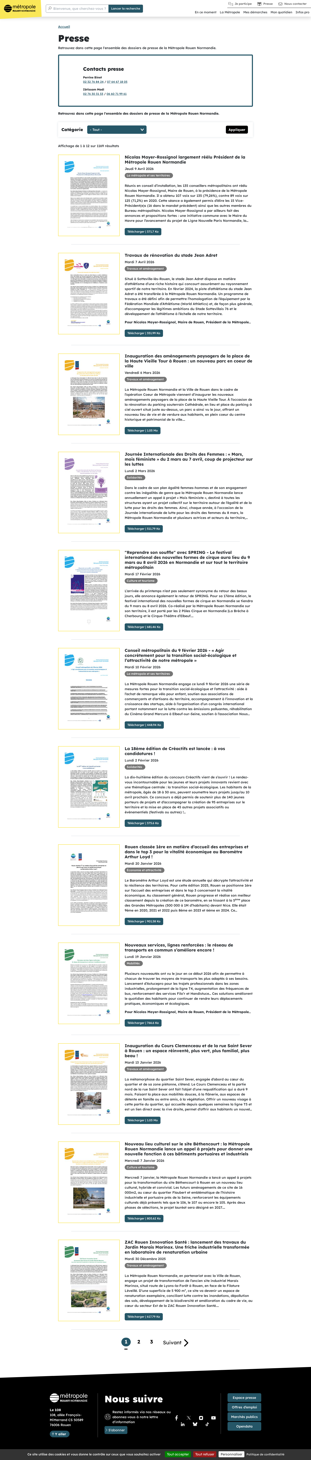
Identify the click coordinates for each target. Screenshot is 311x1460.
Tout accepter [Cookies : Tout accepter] (178, 1454)
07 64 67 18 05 (117, 82)
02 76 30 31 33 (93, 94)
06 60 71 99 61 (117, 94)
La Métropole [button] (230, 12)
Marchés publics (244, 1417)
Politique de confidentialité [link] (265, 1454)
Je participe (243, 4)
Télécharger (135, 231)
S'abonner (116, 1430)
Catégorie (72, 129)
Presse (268, 4)
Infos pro (302, 12)
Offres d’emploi (244, 1407)
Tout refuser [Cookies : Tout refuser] (204, 1454)
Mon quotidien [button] (281, 12)
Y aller (62, 1433)
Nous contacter (295, 4)
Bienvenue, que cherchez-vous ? (79, 8)
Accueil (64, 27)
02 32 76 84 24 (93, 82)
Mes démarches (255, 12)
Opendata (244, 1426)
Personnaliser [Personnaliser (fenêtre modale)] (231, 1454)
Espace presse (244, 1397)
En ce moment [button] (205, 12)
